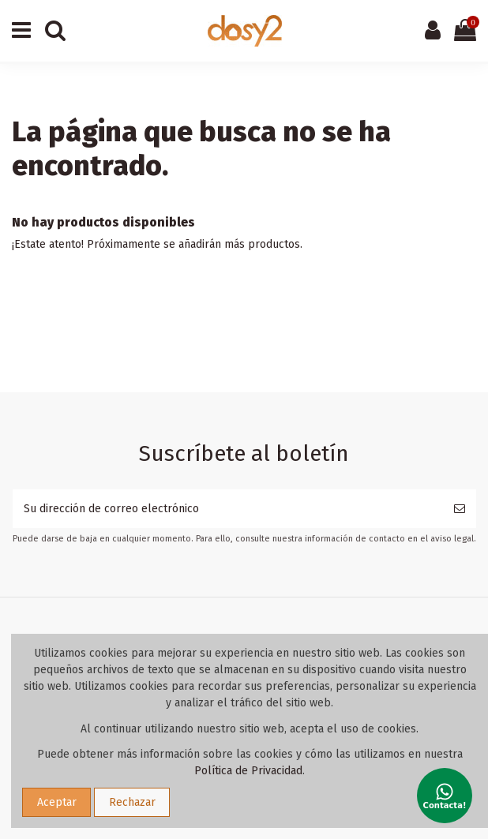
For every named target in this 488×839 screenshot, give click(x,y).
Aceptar (57, 802)
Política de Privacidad (248, 770)
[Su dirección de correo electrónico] (228, 508)
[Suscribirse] (459, 508)
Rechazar (132, 802)
